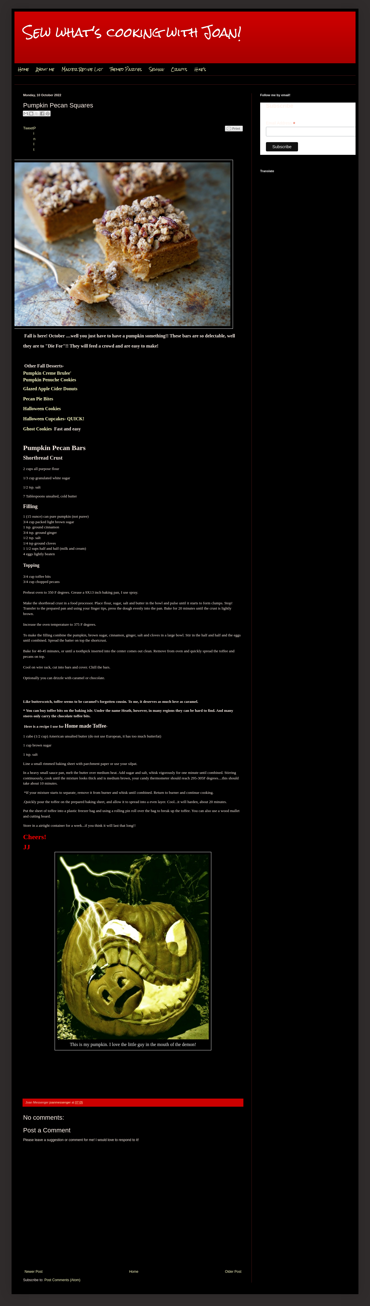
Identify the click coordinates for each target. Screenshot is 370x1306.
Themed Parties (126, 69)
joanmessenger (60, 1102)
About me (45, 69)
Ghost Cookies (37, 428)
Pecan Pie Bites (38, 398)
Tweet (28, 128)
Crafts (179, 69)
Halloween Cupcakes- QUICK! (53, 418)
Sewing (156, 69)
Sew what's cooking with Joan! (132, 32)
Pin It (34, 139)
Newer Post (33, 1272)
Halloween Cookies (42, 408)
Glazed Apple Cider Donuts (50, 388)
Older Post (233, 1272)
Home (23, 69)
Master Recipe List (82, 69)
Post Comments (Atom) (62, 1280)
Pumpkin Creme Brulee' (47, 373)
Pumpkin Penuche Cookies (49, 379)
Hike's (200, 69)
